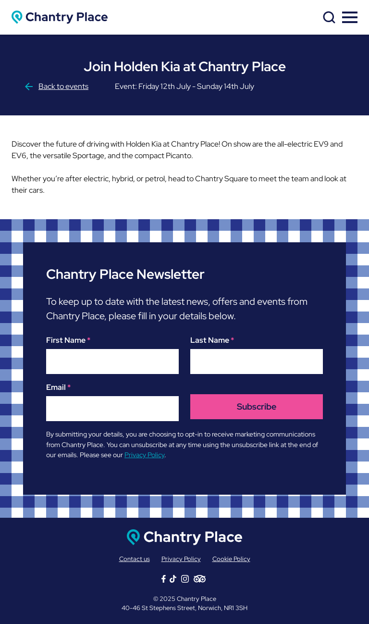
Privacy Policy (144, 454)
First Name (68, 340)
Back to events (55, 86)
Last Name (212, 340)
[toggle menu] (349, 17)
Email (58, 387)
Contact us (134, 559)
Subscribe (256, 406)
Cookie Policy (231, 559)
